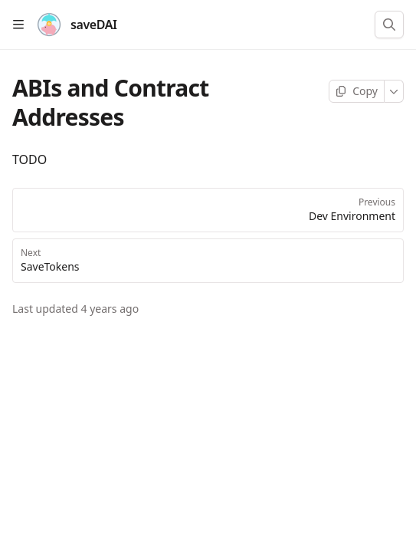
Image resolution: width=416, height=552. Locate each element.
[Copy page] (357, 91)
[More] (394, 91)
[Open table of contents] (18, 24)
